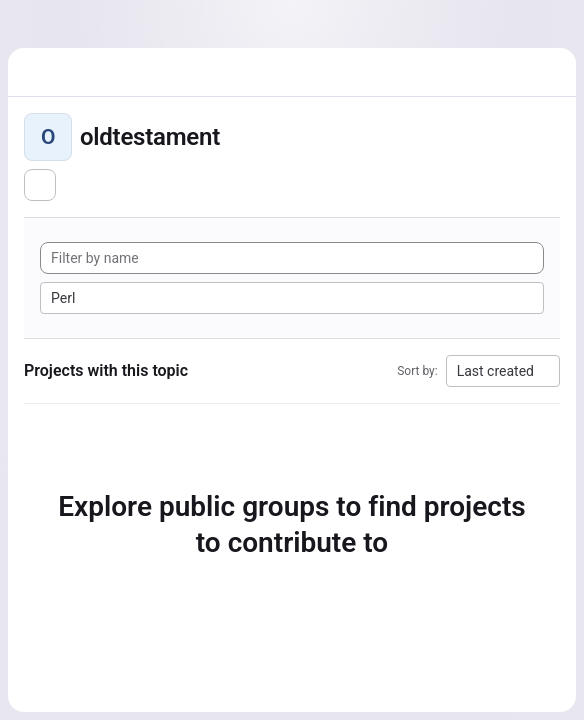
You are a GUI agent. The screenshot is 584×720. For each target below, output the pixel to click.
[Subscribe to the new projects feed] (40, 185)
